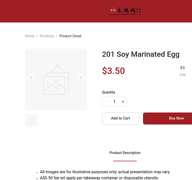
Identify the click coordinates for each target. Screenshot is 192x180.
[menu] (167, 11)
